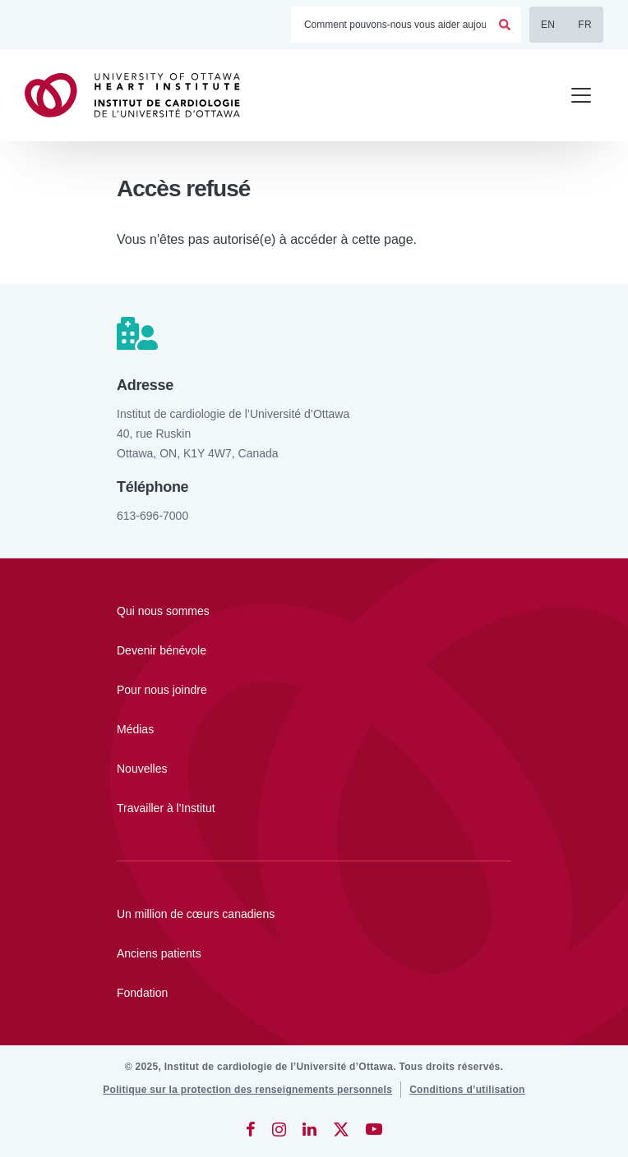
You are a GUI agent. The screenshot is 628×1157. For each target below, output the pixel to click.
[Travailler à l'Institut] (314, 808)
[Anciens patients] (314, 953)
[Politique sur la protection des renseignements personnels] (247, 1089)
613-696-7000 (152, 515)
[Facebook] (251, 1129)
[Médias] (314, 729)
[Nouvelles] (314, 768)
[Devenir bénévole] (314, 650)
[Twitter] (341, 1129)
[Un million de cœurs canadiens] (314, 914)
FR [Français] (585, 24)
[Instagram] (279, 1129)
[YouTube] (374, 1129)
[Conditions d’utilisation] (467, 1089)
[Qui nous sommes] (314, 611)
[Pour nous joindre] (314, 689)
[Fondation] (314, 992)
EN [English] (548, 24)
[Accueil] (140, 95)
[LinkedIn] (309, 1129)
